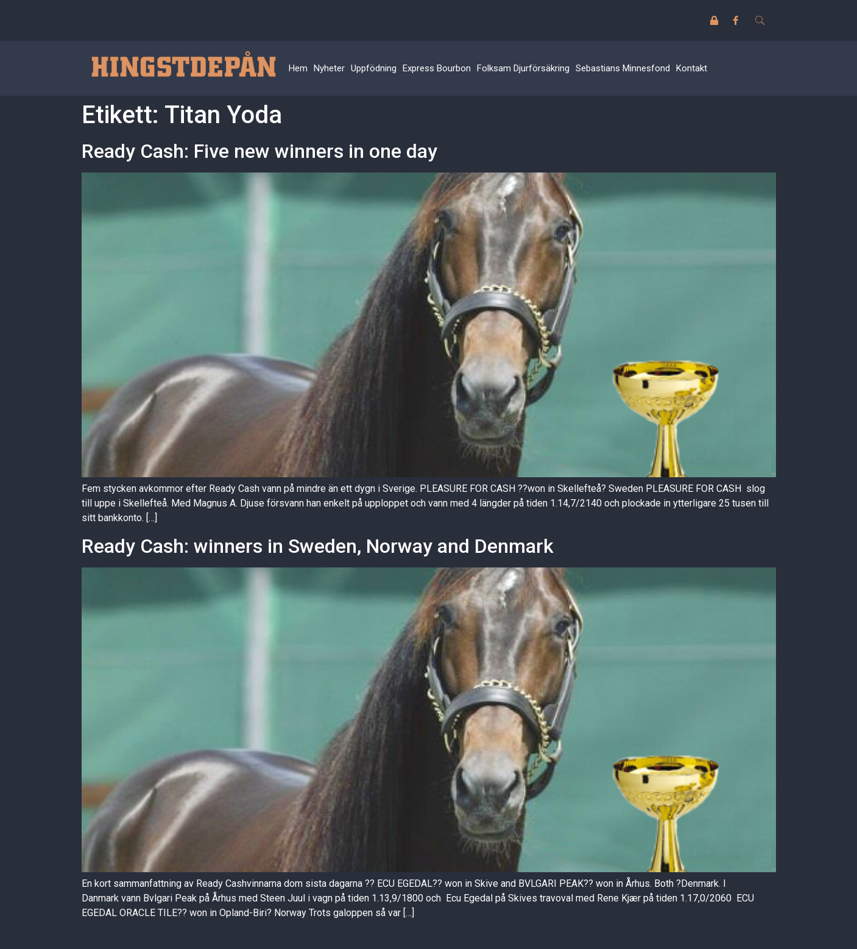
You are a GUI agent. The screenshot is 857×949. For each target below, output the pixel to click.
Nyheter (329, 68)
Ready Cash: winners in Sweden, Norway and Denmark (318, 546)
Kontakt (691, 68)
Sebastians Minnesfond (623, 68)
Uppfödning (374, 68)
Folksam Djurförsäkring (523, 68)
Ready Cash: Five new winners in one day (259, 151)
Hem (298, 68)
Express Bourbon (437, 68)
